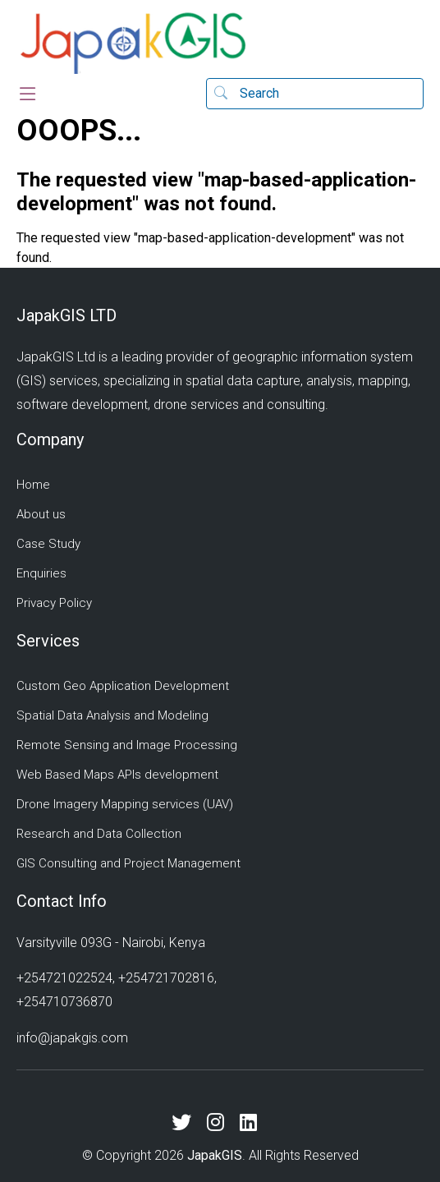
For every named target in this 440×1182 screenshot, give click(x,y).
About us (41, 514)
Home (33, 484)
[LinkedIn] (254, 1123)
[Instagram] (221, 1123)
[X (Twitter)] (188, 1123)
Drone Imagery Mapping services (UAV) (124, 804)
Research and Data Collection (98, 833)
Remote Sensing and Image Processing (126, 745)
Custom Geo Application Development (122, 685)
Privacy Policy (54, 603)
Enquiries (41, 573)
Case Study (48, 543)
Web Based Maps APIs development (117, 774)
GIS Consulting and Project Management (128, 863)
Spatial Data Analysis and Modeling (112, 715)
